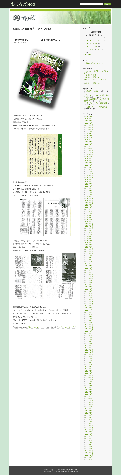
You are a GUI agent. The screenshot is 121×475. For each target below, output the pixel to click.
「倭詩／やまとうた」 (34, 327)
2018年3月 (88, 293)
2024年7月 (88, 135)
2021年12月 (89, 198)
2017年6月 (88, 312)
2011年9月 (88, 457)
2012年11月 (89, 428)
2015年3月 (88, 369)
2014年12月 (89, 375)
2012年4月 (88, 442)
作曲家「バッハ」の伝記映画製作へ (97, 107)
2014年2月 (88, 396)
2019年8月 (88, 257)
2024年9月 (88, 131)
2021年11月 (89, 201)
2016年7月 (88, 335)
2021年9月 (88, 205)
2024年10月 (89, 129)
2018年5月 (88, 289)
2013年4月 (88, 417)
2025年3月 (88, 119)
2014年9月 (88, 381)
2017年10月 (89, 304)
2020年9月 (88, 230)
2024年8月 (88, 133)
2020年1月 (88, 247)
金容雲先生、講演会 (91, 91)
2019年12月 (89, 249)
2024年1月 (88, 148)
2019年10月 (89, 253)
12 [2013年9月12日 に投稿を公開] (96, 44)
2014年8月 (88, 383)
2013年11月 (89, 402)
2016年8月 (88, 333)
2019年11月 (89, 251)
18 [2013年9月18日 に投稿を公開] (93, 46)
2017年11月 (89, 301)
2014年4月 (88, 392)
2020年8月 (88, 232)
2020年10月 (89, 228)
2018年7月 (88, 285)
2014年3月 (88, 394)
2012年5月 (88, 440)
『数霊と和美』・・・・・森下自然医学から (36, 40)
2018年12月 (89, 274)
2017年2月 (88, 320)
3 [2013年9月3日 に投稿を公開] (90, 41)
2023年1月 (88, 171)
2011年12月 (89, 451)
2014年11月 (89, 377)
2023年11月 (89, 152)
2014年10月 (89, 379)
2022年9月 (88, 180)
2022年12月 (89, 173)
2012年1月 (88, 449)
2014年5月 (88, 390)
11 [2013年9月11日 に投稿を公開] (93, 44)
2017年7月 (88, 310)
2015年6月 (88, 362)
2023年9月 (88, 156)
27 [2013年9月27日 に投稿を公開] (99, 49)
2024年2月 (88, 146)
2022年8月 (88, 182)
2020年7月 (88, 234)
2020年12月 (89, 224)
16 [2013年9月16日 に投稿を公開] (87, 46)
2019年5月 (88, 264)
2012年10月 (89, 430)
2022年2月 (88, 194)
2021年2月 (88, 219)
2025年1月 (88, 123)
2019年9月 (88, 255)
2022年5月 (88, 188)
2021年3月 (88, 217)
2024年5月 (88, 140)
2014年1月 (88, 398)
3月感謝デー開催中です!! (93, 77)
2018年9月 (88, 280)
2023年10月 (89, 154)
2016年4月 (88, 341)
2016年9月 (88, 331)
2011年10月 (89, 455)
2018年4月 (88, 291)
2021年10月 (89, 203)
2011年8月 (88, 459)
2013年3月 (88, 419)
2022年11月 (89, 175)
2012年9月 (88, 432)
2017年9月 (88, 306)
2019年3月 (88, 268)
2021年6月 (88, 211)
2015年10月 (89, 354)
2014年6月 (88, 388)
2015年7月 (88, 360)
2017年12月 (89, 299)
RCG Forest (53, 472)
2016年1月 (88, 348)
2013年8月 (88, 409)
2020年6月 (88, 236)
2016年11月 (89, 327)
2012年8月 (88, 434)
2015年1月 (88, 373)
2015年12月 (89, 350)
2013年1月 (88, 423)
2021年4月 (88, 215)
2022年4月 (88, 190)
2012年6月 (88, 438)
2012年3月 (88, 444)
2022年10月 (89, 177)
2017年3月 (88, 318)
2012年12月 (89, 425)
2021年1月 (88, 222)
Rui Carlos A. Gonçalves (69, 472)
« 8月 (85, 55)
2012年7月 (88, 436)
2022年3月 (88, 192)
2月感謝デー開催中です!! (93, 83)
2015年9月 (88, 356)
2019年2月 (88, 270)
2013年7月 (88, 411)
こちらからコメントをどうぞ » (67, 327)
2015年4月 (88, 367)
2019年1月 (88, 272)
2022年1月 (88, 196)
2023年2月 (88, 169)
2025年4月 (88, 117)
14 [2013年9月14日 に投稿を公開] (101, 44)
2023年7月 (88, 161)
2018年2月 (88, 295)
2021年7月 (88, 209)
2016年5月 (88, 339)
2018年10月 (89, 278)
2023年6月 (88, 163)
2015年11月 (89, 352)
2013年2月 (88, 421)
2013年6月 (88, 413)
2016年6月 (88, 337)
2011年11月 (89, 453)
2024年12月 (89, 125)
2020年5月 (88, 238)
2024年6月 (88, 138)
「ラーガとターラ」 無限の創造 (96, 103)
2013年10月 (89, 404)
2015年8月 (88, 358)
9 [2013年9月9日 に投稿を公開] (87, 44)
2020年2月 (88, 245)
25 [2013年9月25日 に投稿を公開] (93, 49)
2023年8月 (88, 159)
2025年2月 (88, 121)
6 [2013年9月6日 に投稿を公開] (98, 41)
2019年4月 (88, 266)
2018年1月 (88, 297)
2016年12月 (89, 325)
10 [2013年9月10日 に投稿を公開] (90, 44)
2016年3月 (88, 343)
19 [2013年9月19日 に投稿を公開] (96, 46)
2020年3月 (88, 243)
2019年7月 (88, 259)
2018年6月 (88, 287)
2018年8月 (88, 283)
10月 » (90, 55)
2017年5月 (88, 314)
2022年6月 (88, 186)
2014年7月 (88, 385)
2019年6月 (88, 262)
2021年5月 (88, 213)
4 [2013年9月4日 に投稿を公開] (93, 41)
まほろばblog (22, 4)
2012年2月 (88, 446)
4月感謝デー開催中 (91, 75)
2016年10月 (89, 329)
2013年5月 (88, 415)
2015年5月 (88, 364)
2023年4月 (88, 167)
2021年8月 (88, 207)
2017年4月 (88, 316)
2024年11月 (89, 127)
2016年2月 (88, 346)
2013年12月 (89, 400)
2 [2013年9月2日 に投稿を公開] (87, 41)
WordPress (73, 470)
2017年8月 (88, 308)
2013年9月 (88, 406)
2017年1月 (88, 322)
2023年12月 (89, 150)
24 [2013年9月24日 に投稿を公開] (90, 49)
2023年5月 (88, 165)
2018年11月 (89, 276)
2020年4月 (88, 241)
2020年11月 (89, 226)
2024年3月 (88, 144)
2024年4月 (88, 142)
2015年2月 (88, 371)
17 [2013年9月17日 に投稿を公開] (90, 46)
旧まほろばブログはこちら (94, 63)
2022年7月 (88, 184)
